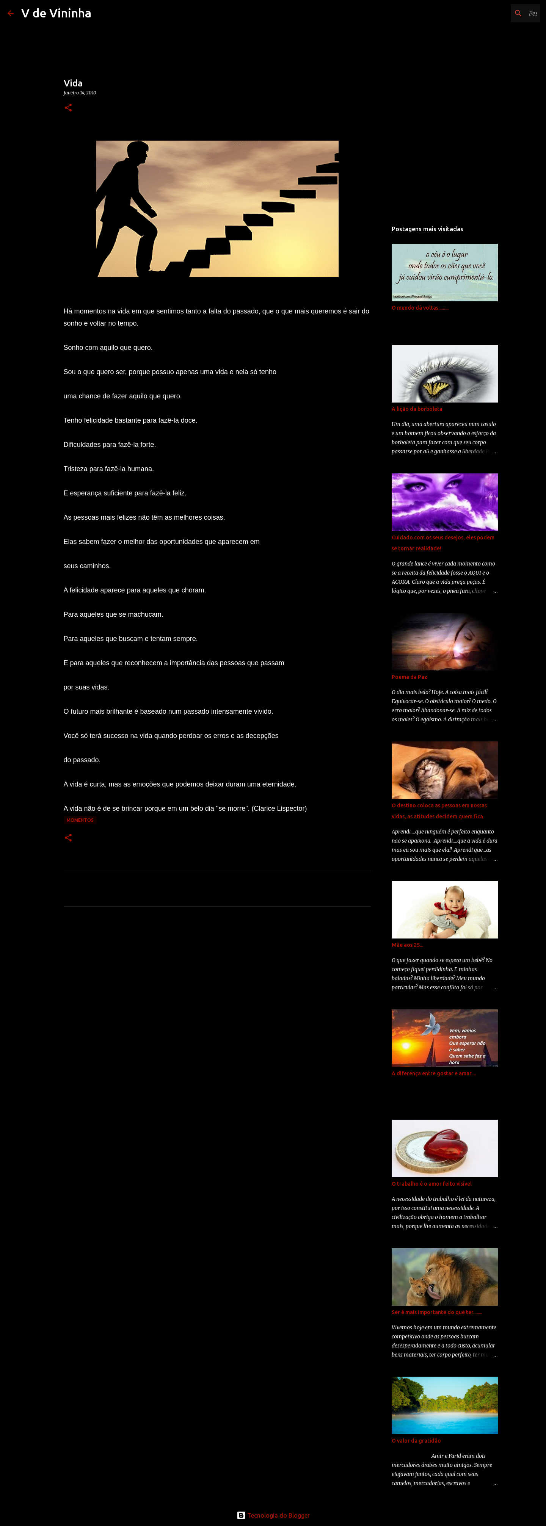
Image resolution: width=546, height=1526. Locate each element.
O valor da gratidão (416, 1441)
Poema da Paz (409, 677)
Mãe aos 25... (407, 945)
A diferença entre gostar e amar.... (434, 1073)
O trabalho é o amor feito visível (432, 1184)
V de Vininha (56, 13)
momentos (80, 820)
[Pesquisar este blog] (500, 13)
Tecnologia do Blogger (273, 1515)
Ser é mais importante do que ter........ (437, 1312)
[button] (68, 108)
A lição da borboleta (417, 409)
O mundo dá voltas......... (420, 308)
